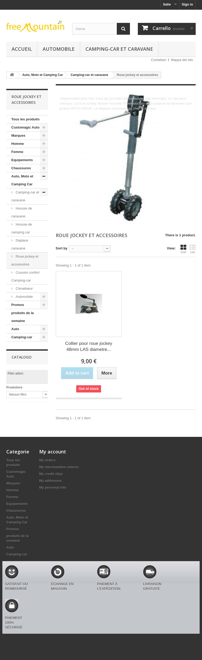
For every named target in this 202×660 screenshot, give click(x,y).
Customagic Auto (25, 127)
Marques (18, 135)
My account (52, 451)
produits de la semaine (22, 317)
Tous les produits (25, 119)
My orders (47, 460)
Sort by (62, 248)
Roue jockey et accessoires (24, 260)
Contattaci (158, 60)
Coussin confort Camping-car (25, 276)
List (192, 249)
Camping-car (21, 337)
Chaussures (21, 168)
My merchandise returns (59, 467)
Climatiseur (24, 288)
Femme (17, 152)
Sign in (187, 4)
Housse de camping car (21, 228)
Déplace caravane (19, 244)
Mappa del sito (182, 60)
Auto (15, 329)
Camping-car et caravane (119, 49)
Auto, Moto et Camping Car (22, 180)
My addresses (50, 481)
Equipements (22, 160)
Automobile (59, 49)
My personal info (52, 487)
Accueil (22, 49)
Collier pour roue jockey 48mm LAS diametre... (88, 346)
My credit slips (51, 474)
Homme (17, 144)
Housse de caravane (21, 212)
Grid (183, 249)
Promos (17, 305)
